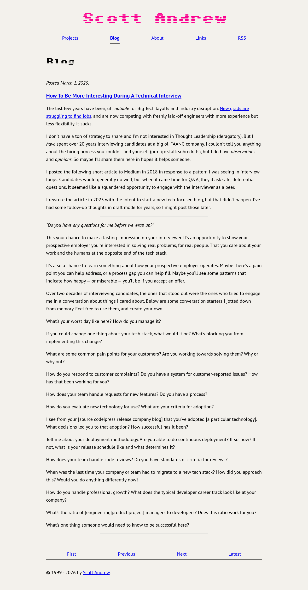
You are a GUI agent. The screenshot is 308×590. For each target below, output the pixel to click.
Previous (126, 554)
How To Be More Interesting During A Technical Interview (113, 95)
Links (200, 38)
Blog (114, 38)
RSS (242, 38)
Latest (234, 554)
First (71, 554)
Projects (70, 38)
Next (182, 554)
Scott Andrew (96, 572)
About (157, 38)
